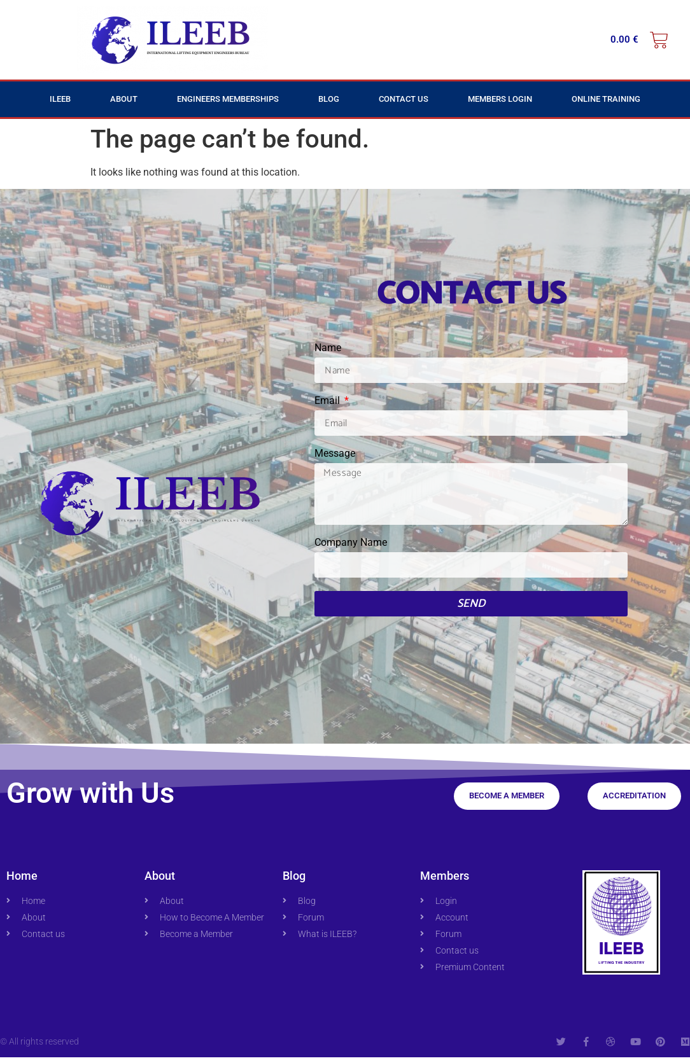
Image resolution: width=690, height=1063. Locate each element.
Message (334, 453)
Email (328, 401)
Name (327, 348)
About (123, 99)
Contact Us (403, 99)
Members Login (500, 99)
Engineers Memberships (228, 99)
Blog (328, 99)
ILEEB (60, 99)
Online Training (606, 99)
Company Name (350, 548)
